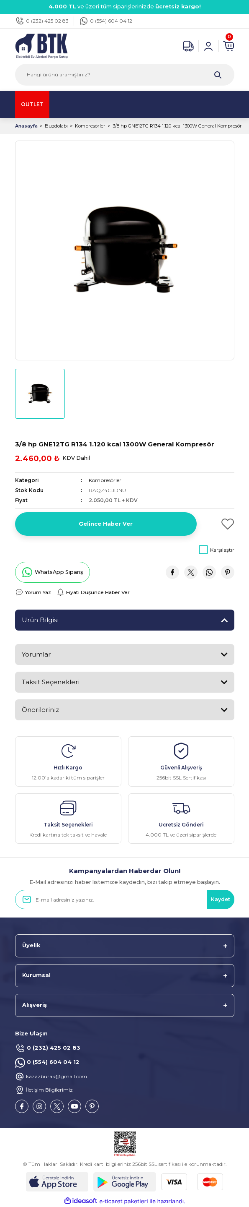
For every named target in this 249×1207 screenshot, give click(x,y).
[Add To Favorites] (218, 524)
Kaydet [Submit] (220, 899)
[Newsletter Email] (124, 899)
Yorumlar (36, 654)
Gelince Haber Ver (106, 524)
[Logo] (41, 45)
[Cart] (228, 46)
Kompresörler (105, 480)
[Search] (124, 75)
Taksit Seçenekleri (51, 682)
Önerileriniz (40, 710)
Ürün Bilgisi (40, 620)
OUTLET (32, 104)
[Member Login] (208, 46)
